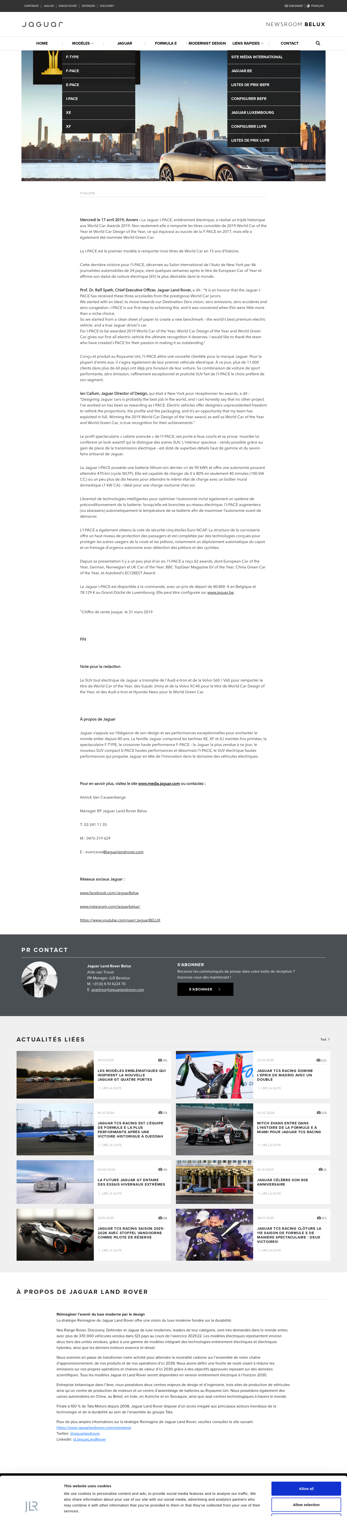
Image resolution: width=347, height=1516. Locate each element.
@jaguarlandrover (85, 1433)
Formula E (166, 43)
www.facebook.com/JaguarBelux (109, 892)
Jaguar (49, 6)
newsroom (296, 24)
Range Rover (68, 6)
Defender (88, 6)
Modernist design (207, 43)
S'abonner (294, 6)
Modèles (81, 43)
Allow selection (306, 1468)
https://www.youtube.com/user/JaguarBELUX (120, 919)
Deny (306, 1484)
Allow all (306, 1452)
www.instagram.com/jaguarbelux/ (110, 906)
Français (315, 6)
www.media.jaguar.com (159, 783)
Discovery (107, 6)
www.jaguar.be (220, 592)
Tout (325, 1039)
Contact (290, 43)
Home (42, 43)
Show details (255, 1506)
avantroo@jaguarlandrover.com (117, 989)
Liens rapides (246, 43)
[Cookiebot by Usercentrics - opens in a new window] (31, 1506)
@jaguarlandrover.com (123, 851)
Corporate (31, 6)
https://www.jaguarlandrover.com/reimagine (94, 1427)
